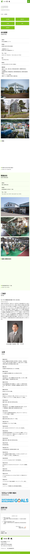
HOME (2, 14)
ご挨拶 (7, 23)
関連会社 (22, 19)
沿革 (22, 23)
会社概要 (7, 19)
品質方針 (7, 27)
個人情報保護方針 (10, 548)
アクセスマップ (3, 548)
